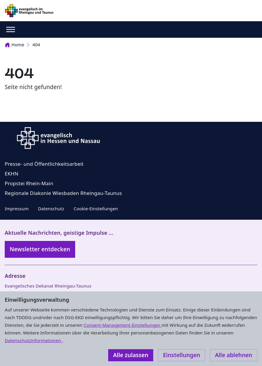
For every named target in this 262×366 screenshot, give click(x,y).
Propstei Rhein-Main (29, 183)
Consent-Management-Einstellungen (123, 325)
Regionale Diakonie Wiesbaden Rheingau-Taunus (63, 193)
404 (36, 44)
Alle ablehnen (233, 355)
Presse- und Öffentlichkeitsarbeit (44, 163)
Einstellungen (181, 355)
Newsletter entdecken (40, 249)
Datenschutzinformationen (33, 340)
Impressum (17, 208)
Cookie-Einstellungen (96, 208)
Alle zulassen (130, 355)
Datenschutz (51, 208)
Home (14, 44)
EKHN (11, 173)
